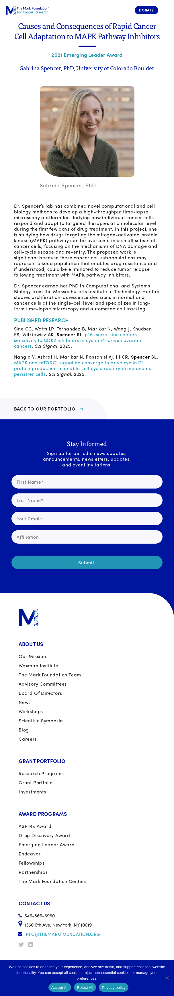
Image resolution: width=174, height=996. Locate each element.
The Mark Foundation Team (50, 674)
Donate (146, 10)
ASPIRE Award (35, 826)
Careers (28, 739)
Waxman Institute (38, 665)
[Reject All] (167, 978)
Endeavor (29, 853)
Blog (24, 729)
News (25, 702)
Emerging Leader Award (47, 844)
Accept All (60, 987)
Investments (32, 791)
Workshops (31, 711)
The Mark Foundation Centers (53, 881)
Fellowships (32, 862)
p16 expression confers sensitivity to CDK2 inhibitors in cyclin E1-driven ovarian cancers (77, 340)
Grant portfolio (36, 782)
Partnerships (33, 872)
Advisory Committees (43, 683)
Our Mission (32, 656)
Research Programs (41, 773)
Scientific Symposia (41, 720)
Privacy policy (114, 987)
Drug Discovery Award (44, 835)
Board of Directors (40, 693)
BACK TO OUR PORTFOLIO (45, 408)
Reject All (85, 987)
